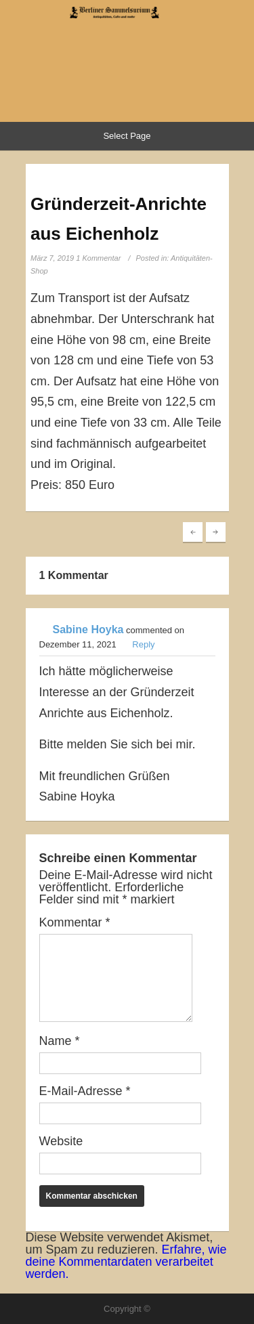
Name (59, 1041)
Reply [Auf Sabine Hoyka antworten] (143, 644)
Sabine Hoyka (88, 629)
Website (61, 1141)
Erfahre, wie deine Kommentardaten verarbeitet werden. (126, 1262)
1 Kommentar (98, 258)
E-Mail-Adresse (85, 1091)
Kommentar (74, 922)
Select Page (126, 136)
